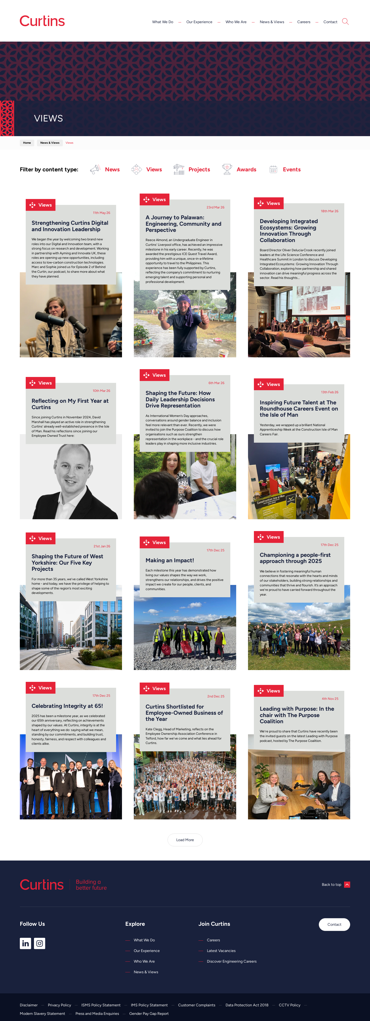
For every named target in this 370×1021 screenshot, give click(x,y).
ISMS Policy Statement (101, 1005)
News (105, 169)
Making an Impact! (170, 560)
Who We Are (236, 22)
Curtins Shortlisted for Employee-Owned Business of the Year (184, 713)
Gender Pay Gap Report (149, 1013)
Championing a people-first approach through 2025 (295, 558)
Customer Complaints (196, 1005)
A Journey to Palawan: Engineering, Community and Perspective (183, 223)
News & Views (272, 22)
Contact (330, 22)
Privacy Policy (59, 1005)
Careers (303, 22)
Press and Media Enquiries (97, 1013)
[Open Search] (345, 22)
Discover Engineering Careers (231, 961)
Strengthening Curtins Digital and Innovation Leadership (70, 226)
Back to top (336, 885)
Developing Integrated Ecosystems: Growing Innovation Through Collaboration (289, 230)
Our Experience (199, 22)
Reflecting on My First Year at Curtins (70, 404)
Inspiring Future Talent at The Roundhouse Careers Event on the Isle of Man (299, 408)
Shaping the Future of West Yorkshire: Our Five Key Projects (67, 562)
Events (284, 169)
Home (27, 142)
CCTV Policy (289, 1005)
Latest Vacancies (221, 950)
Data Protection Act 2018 (247, 1005)
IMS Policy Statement (149, 1005)
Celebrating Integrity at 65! (67, 706)
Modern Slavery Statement (42, 1013)
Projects (192, 169)
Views (146, 169)
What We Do (162, 22)
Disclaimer (29, 1005)
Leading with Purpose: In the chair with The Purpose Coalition (297, 715)
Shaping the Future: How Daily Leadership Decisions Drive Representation (180, 399)
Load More (185, 840)
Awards (239, 169)
